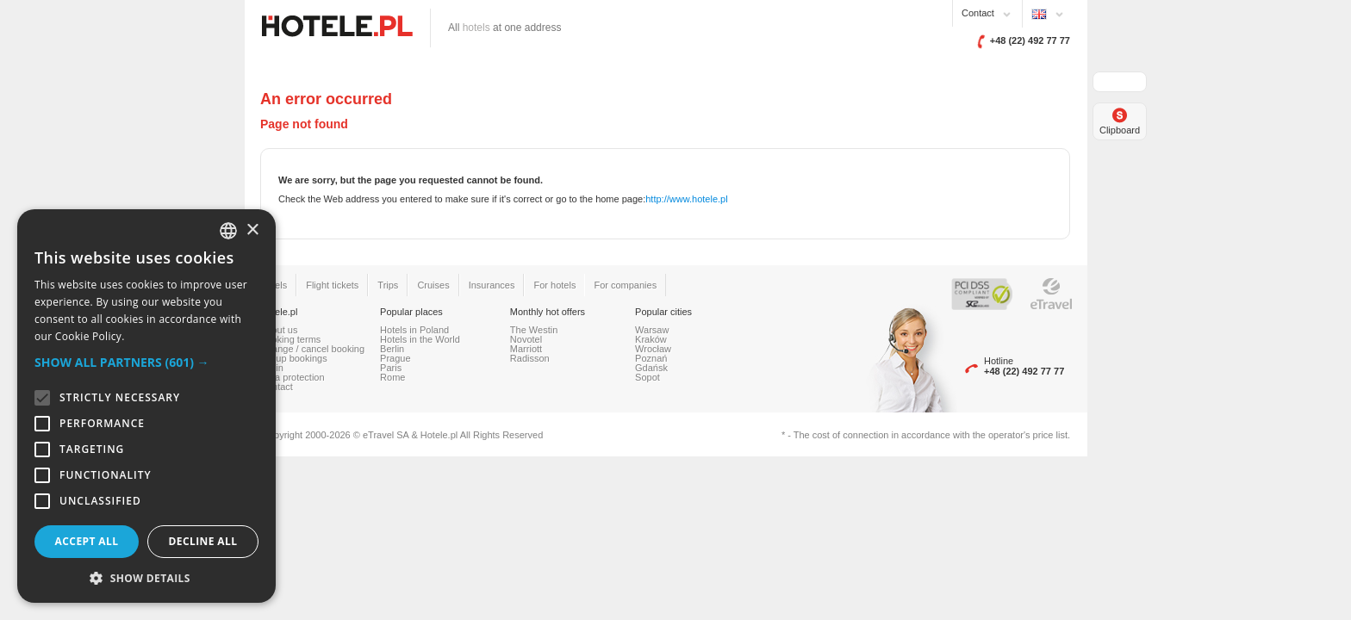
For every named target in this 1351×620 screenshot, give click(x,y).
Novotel (526, 339)
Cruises (433, 285)
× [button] (252, 230)
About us (278, 330)
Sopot (647, 377)
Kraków (651, 339)
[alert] (146, 406)
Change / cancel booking (312, 349)
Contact (978, 13)
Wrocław (653, 349)
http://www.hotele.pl (686, 199)
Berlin (392, 349)
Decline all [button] (203, 541)
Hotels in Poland (414, 330)
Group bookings (293, 358)
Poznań (651, 358)
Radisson (530, 358)
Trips (387, 285)
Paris (391, 368)
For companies (625, 285)
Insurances (492, 285)
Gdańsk (651, 368)
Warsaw (652, 330)
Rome (392, 377)
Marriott (526, 349)
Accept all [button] (87, 541)
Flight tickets (332, 285)
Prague (395, 358)
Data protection (292, 377)
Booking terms (290, 339)
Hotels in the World (420, 339)
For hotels (554, 285)
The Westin (533, 330)
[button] (146, 362)
